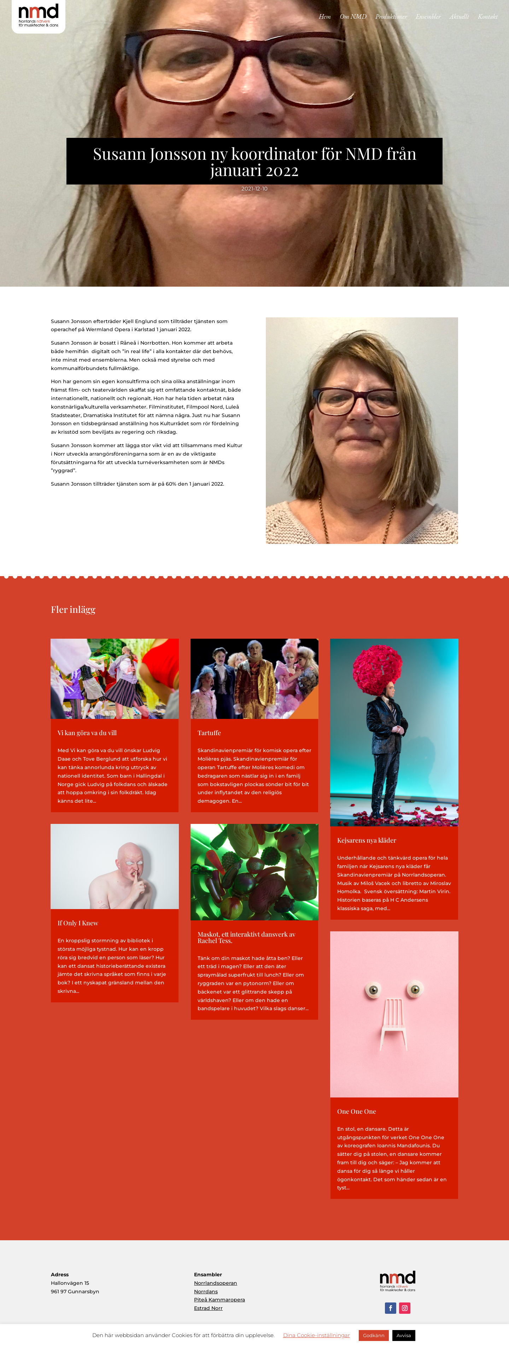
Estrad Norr (208, 1308)
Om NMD (353, 17)
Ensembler (428, 17)
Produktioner (391, 17)
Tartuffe (209, 732)
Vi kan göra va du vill (87, 732)
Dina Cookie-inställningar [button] (316, 1335)
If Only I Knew (78, 923)
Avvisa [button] (404, 1335)
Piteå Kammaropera (219, 1299)
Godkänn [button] (374, 1335)
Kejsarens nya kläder (366, 840)
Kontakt (488, 17)
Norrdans (206, 1291)
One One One (356, 1111)
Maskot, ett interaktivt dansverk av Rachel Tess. (247, 937)
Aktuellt (459, 17)
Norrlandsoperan (215, 1283)
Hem (325, 17)
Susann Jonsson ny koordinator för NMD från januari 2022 (254, 161)
